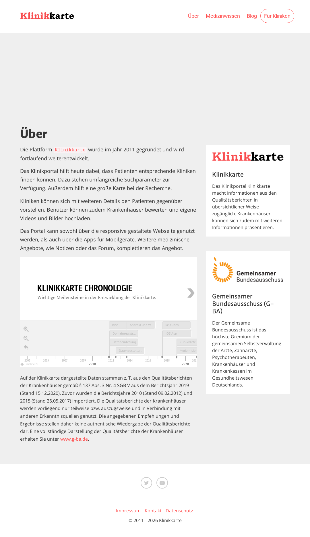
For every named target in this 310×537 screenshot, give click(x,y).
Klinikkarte (70, 150)
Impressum (128, 510)
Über (193, 16)
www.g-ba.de (74, 439)
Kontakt (153, 510)
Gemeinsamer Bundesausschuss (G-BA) (243, 303)
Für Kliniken (277, 16)
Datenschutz (179, 510)
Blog (252, 16)
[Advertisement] (155, 76)
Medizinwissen (223, 16)
